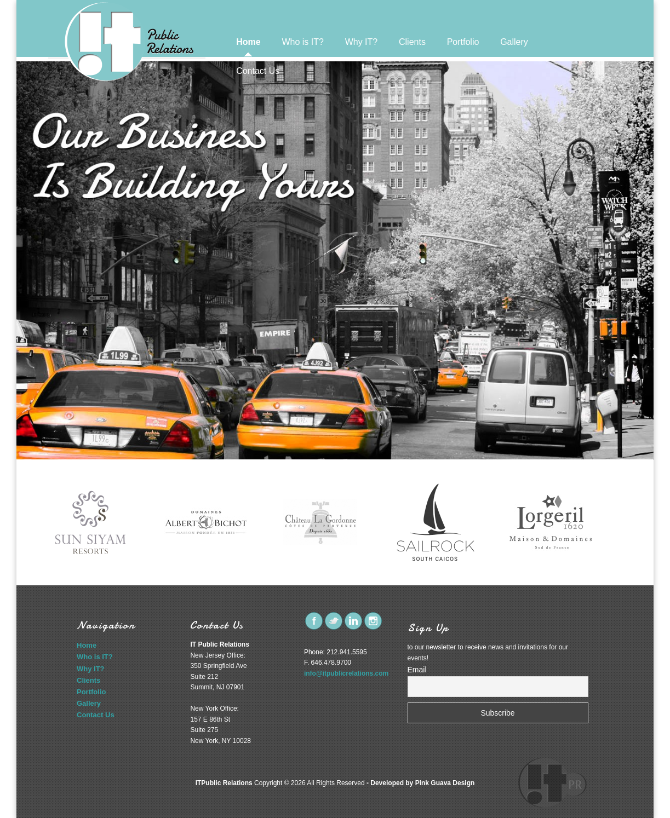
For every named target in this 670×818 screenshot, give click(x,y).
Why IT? (361, 42)
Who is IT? (302, 42)
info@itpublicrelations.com (346, 673)
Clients (412, 42)
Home (248, 42)
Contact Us (257, 71)
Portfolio (463, 42)
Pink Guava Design (445, 783)
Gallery (514, 42)
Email (417, 669)
